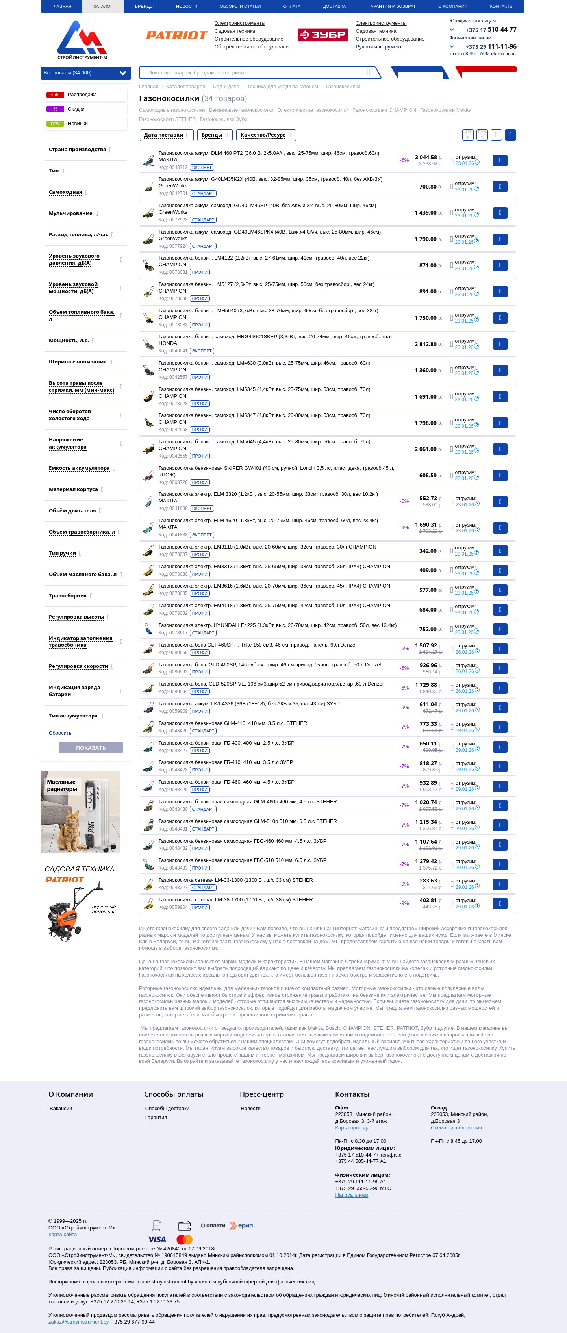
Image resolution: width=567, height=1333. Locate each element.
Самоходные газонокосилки (172, 110)
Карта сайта (62, 1234)
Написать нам (351, 1195)
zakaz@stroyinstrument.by (78, 1322)
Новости (186, 6)
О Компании (453, 6)
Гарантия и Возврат (392, 6)
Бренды (144, 6)
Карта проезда (352, 1128)
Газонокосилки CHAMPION (384, 110)
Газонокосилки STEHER (167, 119)
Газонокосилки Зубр (224, 119)
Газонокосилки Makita (445, 110)
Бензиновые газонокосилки (241, 110)
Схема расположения (456, 1128)
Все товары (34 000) (85, 72)
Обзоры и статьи (240, 6)
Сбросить (60, 733)
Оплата (291, 6)
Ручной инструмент (379, 47)
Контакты (501, 6)
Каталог (103, 6)
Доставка (334, 6)
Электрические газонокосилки (312, 110)
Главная (61, 6)
